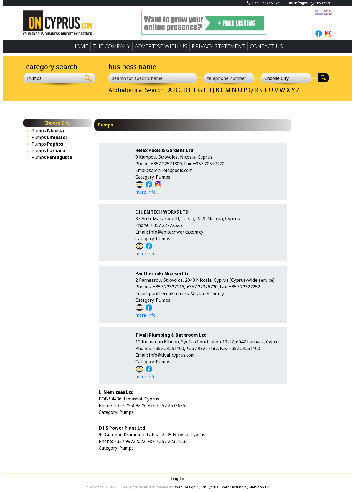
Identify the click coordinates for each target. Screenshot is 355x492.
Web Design (185, 487)
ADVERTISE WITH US (161, 46)
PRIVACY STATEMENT (218, 46)
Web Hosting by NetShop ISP (246, 487)
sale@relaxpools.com (170, 170)
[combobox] (52, 78)
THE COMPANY (111, 46)
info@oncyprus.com (309, 3)
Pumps (48, 131)
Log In (177, 478)
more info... (146, 192)
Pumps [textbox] (34, 78)
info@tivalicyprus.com (172, 355)
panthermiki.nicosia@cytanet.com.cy (186, 293)
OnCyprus (209, 487)
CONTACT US (266, 46)
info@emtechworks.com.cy (176, 232)
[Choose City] (286, 78)
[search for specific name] (152, 78)
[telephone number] (229, 78)
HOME (80, 46)
